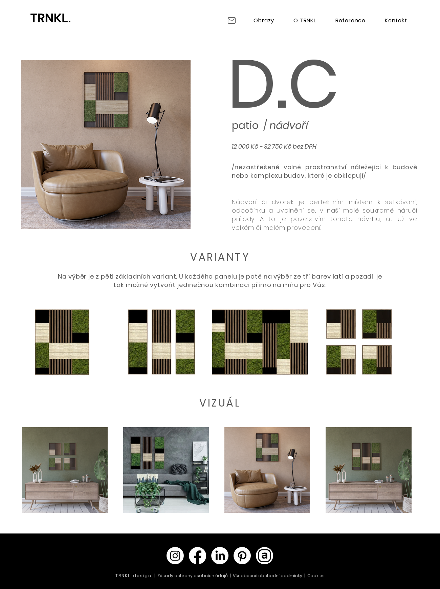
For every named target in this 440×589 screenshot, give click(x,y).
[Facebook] (197, 555)
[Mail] (231, 20)
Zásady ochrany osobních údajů (193, 576)
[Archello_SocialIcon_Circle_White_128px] (264, 555)
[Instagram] (175, 555)
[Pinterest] (242, 555)
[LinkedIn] (219, 555)
